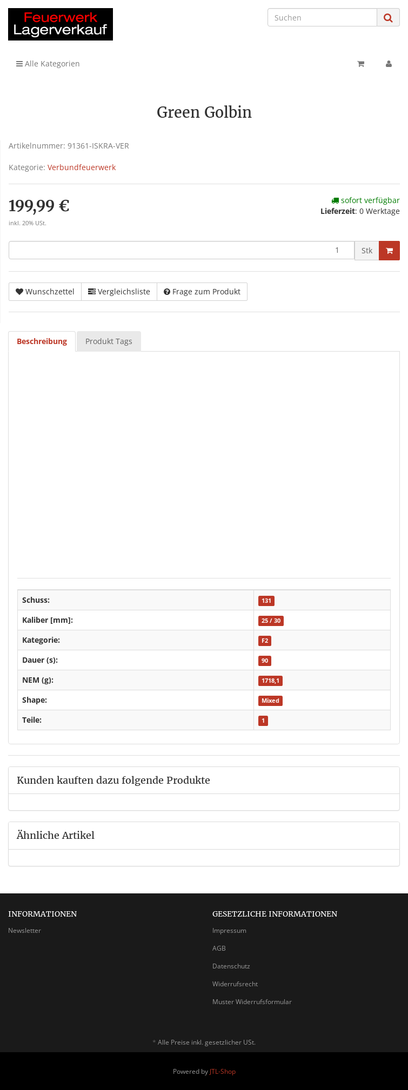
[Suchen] (322, 17)
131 (266, 600)
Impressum (229, 930)
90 (265, 660)
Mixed (270, 700)
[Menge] (182, 250)
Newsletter (24, 930)
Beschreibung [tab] (42, 341)
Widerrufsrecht (235, 983)
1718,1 (270, 680)
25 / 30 (271, 620)
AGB (219, 948)
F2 (265, 640)
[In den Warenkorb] (389, 250)
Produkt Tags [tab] (108, 341)
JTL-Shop (223, 1071)
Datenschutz (231, 966)
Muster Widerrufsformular (252, 1001)
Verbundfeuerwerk (82, 167)
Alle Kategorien (48, 63)
